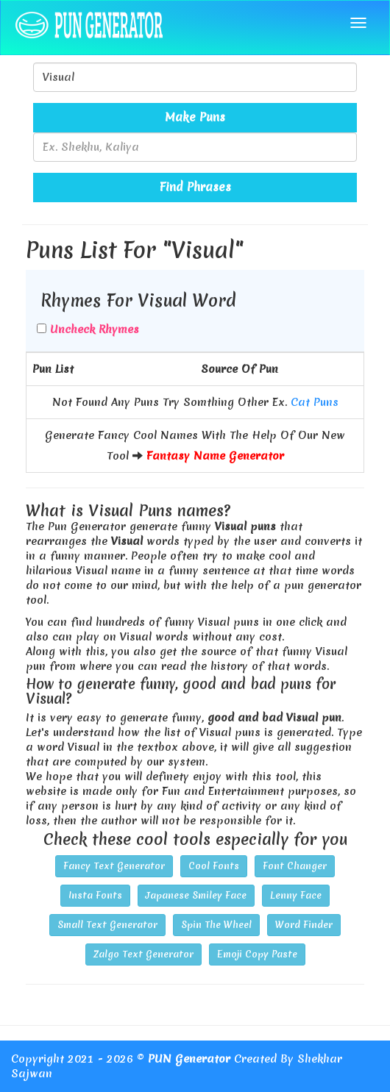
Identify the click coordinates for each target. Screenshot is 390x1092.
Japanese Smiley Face (196, 895)
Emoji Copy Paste (257, 954)
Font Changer (295, 866)
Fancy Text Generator (114, 866)
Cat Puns (314, 402)
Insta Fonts (95, 895)
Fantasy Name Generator (215, 456)
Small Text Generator (107, 924)
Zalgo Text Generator (143, 954)
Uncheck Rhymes (94, 329)
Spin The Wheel (216, 924)
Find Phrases (195, 187)
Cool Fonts (213, 866)
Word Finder (304, 924)
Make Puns (195, 117)
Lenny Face (296, 895)
